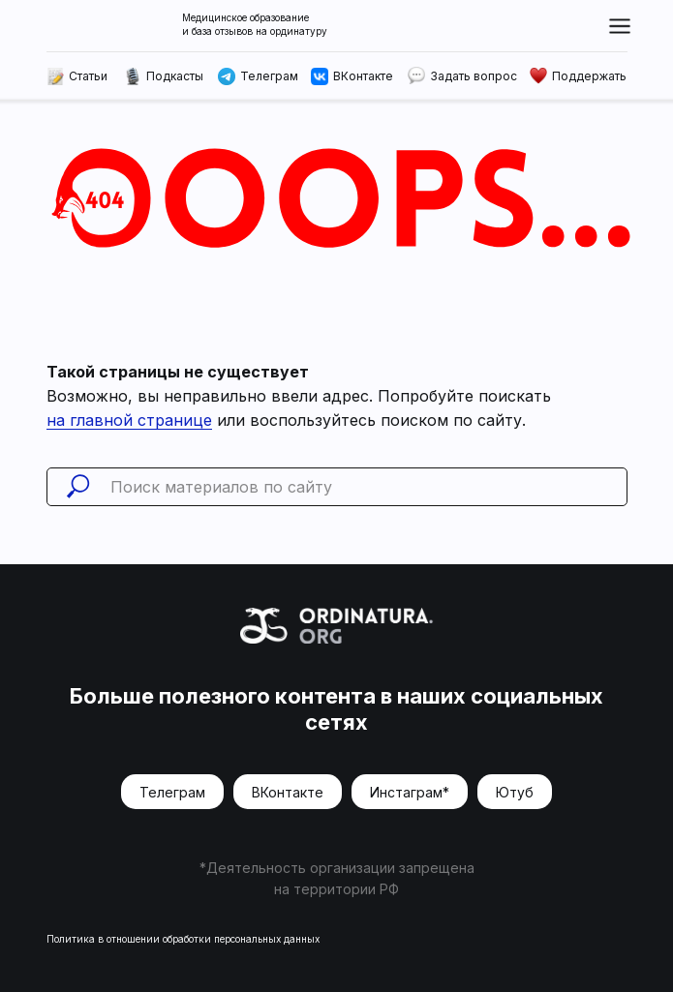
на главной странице (129, 420)
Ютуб (515, 792)
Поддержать (589, 76)
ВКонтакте (287, 792)
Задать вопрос (473, 76)
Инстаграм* (409, 792)
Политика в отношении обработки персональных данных (183, 939)
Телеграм (172, 792)
